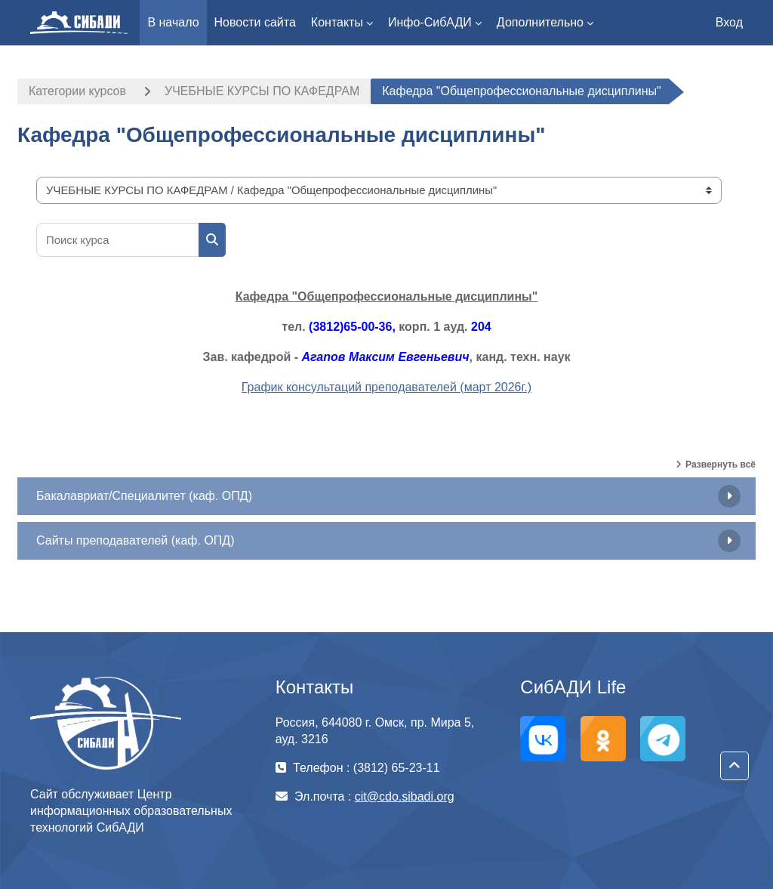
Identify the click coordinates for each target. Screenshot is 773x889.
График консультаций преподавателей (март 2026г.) (386, 387)
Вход (729, 22)
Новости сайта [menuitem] (255, 22)
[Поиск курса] (117, 240)
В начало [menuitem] (173, 22)
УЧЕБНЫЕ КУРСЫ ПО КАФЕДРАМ (262, 91)
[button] (734, 766)
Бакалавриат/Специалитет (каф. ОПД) (144, 495)
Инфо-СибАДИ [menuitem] (430, 22)
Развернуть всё (720, 464)
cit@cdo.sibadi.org (404, 796)
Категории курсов (77, 91)
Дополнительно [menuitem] (540, 22)
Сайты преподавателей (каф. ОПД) (135, 540)
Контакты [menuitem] (337, 22)
